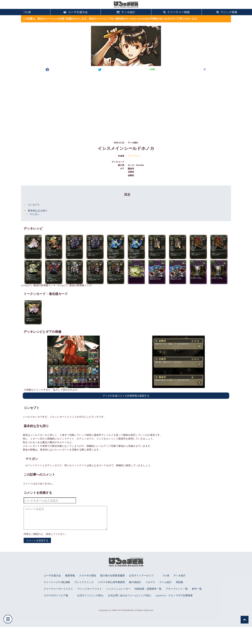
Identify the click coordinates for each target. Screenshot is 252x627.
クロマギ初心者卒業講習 (111, 582)
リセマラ (150, 582)
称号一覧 (197, 588)
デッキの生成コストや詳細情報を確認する (126, 395)
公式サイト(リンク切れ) (90, 595)
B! (205, 69)
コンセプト (34, 204)
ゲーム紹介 (165, 582)
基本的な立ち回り (37, 210)
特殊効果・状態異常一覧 (148, 588)
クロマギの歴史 (87, 575)
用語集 (179, 582)
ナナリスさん (134, 156)
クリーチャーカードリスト (58, 588)
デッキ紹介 (126, 12)
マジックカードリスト (89, 588)
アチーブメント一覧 (177, 588)
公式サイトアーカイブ (141, 575)
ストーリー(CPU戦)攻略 (57, 582)
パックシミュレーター (118, 588)
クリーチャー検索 (176, 12)
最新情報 (70, 575)
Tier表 (25, 12)
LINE (152, 69)
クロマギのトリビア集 (56, 595)
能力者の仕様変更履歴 (112, 575)
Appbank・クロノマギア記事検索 (174, 595)
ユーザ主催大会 (75, 12)
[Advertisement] (126, 103)
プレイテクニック (84, 582)
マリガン (34, 214)
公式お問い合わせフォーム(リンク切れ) (129, 595)
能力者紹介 (135, 582)
